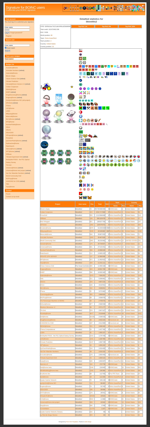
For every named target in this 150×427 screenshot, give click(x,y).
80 (51, 35)
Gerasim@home (45, 244)
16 (123, 367)
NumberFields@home (47, 250)
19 (123, 247)
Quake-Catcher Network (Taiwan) (51, 412)
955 (91, 294)
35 (139, 282)
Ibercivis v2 (44, 364)
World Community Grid (47, 240)
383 (91, 266)
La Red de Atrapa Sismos (48, 415)
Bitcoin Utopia (45, 209)
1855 (91, 237)
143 (91, 348)
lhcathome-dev (45, 374)
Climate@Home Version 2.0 (15, 84)
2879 (91, 228)
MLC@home (44, 288)
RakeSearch (44, 253)
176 (91, 393)
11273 (92, 409)
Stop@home (44, 405)
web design (88, 421)
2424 (91, 336)
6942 (139, 396)
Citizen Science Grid (47, 266)
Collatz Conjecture (46, 212)
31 (91, 291)
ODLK (42, 285)
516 (139, 237)
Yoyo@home (44, 263)
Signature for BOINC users (25, 7)
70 (91, 380)
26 (139, 253)
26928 (92, 396)
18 (123, 225)
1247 (91, 342)
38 (139, 323)
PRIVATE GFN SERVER (48, 256)
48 (123, 313)
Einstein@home (45, 228)
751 (139, 240)
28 (139, 348)
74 (91, 386)
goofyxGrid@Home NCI (48, 383)
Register (9, 36)
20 (139, 332)
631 (91, 247)
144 (139, 259)
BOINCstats (113, 209)
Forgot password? (16, 33)
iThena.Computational (47, 329)
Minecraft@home (46, 234)
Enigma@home (45, 269)
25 (139, 374)
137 (91, 256)
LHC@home (44, 339)
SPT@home (44, 345)
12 (139, 383)
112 (91, 253)
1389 (139, 231)
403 (91, 415)
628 (91, 402)
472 (91, 259)
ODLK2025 (44, 389)
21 (139, 244)
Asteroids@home (46, 275)
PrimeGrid (43, 215)
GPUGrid (43, 225)
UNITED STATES (131, 240)
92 (139, 263)
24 (123, 237)
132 (123, 396)
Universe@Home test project (50, 402)
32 (139, 415)
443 (91, 269)
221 (91, 326)
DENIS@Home (45, 326)
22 (139, 285)
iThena (42, 291)
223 (91, 212)
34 (123, 228)
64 (139, 405)
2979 (91, 275)
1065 (139, 275)
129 (139, 266)
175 (91, 244)
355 (91, 215)
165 (139, 247)
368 (139, 294)
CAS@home (44, 399)
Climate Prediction (46, 342)
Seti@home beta (46, 367)
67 (139, 326)
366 (91, 272)
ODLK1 (42, 282)
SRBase (43, 218)
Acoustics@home (46, 355)
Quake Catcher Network (48, 380)
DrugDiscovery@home (47, 320)
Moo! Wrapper (45, 221)
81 (91, 332)
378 (91, 310)
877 (91, 304)
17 (123, 275)
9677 (91, 313)
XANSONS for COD (47, 323)
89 (91, 374)
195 (91, 389)
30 (139, 209)
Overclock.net (114, 320)
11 (123, 263)
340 (91, 234)
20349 (140, 317)
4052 (139, 313)
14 (123, 240)
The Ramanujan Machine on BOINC (52, 301)
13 (123, 402)
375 (139, 399)
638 (139, 336)
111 (91, 383)
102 (139, 310)
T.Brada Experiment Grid (48, 358)
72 (139, 234)
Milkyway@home (46, 231)
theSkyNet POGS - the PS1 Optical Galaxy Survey (57, 336)
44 (139, 256)
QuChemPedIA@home (48, 348)
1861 (91, 240)
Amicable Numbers (46, 237)
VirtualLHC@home (46, 396)
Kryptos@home (45, 386)
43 (91, 345)
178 (91, 355)
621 (91, 221)
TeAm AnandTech (51, 38)
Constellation (44, 409)
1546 (91, 367)
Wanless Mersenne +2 (47, 307)
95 (139, 250)
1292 (91, 370)
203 (91, 282)
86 (91, 307)
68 (91, 320)
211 (91, 278)
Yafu (41, 278)
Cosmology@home (46, 294)
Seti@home (44, 317)
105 (139, 402)
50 (139, 278)
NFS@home (44, 259)
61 (139, 288)
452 (139, 367)
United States (51, 44)
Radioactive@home (12, 143)
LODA (42, 332)
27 (139, 218)
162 (91, 364)
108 (91, 218)
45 (123, 317)
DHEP (42, 272)
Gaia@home (44, 361)
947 (139, 228)
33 (53, 46)
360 (91, 405)
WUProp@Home (45, 297)
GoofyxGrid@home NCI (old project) (18, 100)
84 (91, 301)
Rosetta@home (45, 313)
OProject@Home (11, 135)
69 (91, 297)
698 (139, 225)
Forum (8, 194)
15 (139, 320)
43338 (92, 317)
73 (91, 209)
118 (139, 215)
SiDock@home (45, 304)
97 (139, 272)
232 (91, 288)
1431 (91, 339)
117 (139, 269)
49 (139, 355)
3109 (139, 409)
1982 (91, 225)
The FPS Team (114, 374)
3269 (91, 231)
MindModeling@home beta (49, 370)
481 (139, 370)
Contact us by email (12, 196)
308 (91, 250)
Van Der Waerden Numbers (49, 351)
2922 (91, 399)
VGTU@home (45, 393)
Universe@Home (46, 247)
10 (123, 259)
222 (139, 304)
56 (139, 212)
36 (123, 231)
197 (139, 221)
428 (91, 263)
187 (91, 323)
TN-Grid (43, 310)
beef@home (44, 377)
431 (139, 342)
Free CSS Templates (72, 421)
